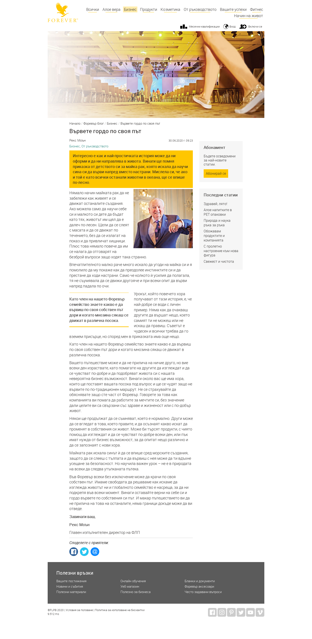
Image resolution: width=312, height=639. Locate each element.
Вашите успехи (233, 9)
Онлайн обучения (133, 581)
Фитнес (256, 9)
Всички (92, 9)
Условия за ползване (79, 610)
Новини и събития (69, 586)
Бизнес (130, 9)
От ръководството (200, 9)
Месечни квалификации (204, 26)
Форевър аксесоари (199, 586)
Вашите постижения (71, 581)
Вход (232, 26)
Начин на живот (248, 15)
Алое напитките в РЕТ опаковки (218, 212)
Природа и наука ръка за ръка (217, 222)
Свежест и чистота (219, 261)
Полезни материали (71, 592)
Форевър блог (93, 124)
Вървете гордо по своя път (140, 124)
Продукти (148, 9)
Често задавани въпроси (203, 592)
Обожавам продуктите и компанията (214, 235)
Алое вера (111, 9)
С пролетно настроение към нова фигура (221, 251)
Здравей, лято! (215, 203)
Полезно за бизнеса (135, 592)
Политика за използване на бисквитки (120, 610)
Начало (74, 124)
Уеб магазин (129, 586)
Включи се (255, 26)
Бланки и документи (200, 581)
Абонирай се (216, 173)
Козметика (170, 9)
